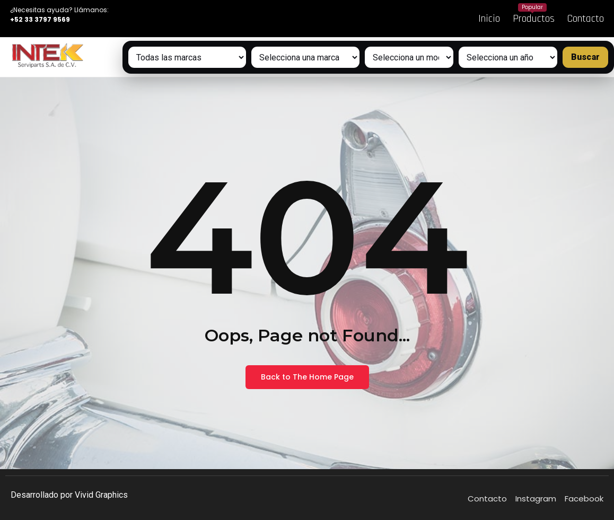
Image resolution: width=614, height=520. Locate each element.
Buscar (585, 57)
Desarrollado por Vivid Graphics (69, 495)
